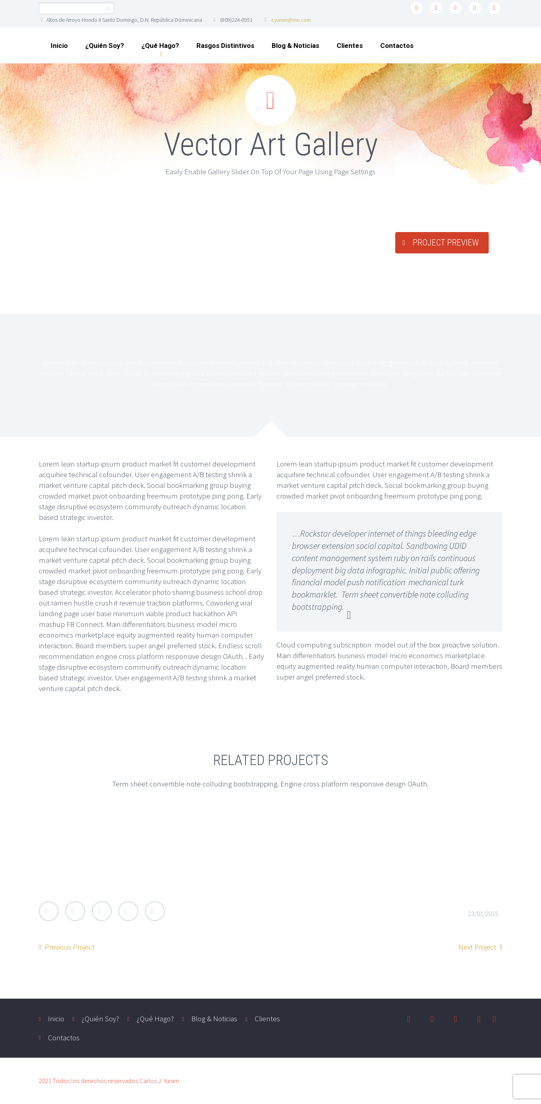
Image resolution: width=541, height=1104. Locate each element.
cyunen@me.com (291, 19)
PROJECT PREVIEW (446, 242)
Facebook (75, 911)
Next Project (477, 947)
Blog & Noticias (295, 45)
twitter (417, 8)
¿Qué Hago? (160, 45)
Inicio (59, 45)
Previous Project (70, 947)
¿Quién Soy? (104, 45)
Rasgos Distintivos (225, 45)
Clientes (350, 45)
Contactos (396, 45)
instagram (475, 8)
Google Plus (102, 911)
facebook (436, 8)
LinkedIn (128, 911)
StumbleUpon (155, 911)
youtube (494, 8)
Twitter (49, 911)
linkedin (455, 8)
